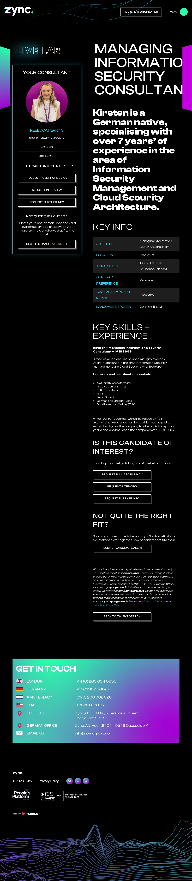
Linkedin (47, 147)
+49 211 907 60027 (92, 689)
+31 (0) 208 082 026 (93, 697)
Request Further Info (46, 202)
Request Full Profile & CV (47, 177)
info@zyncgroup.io (92, 733)
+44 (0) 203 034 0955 (95, 681)
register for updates (141, 11)
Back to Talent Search (122, 616)
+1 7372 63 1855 (89, 705)
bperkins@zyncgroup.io (46, 137)
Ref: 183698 (47, 156)
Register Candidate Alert (46, 244)
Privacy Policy (49, 781)
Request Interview (47, 190)
